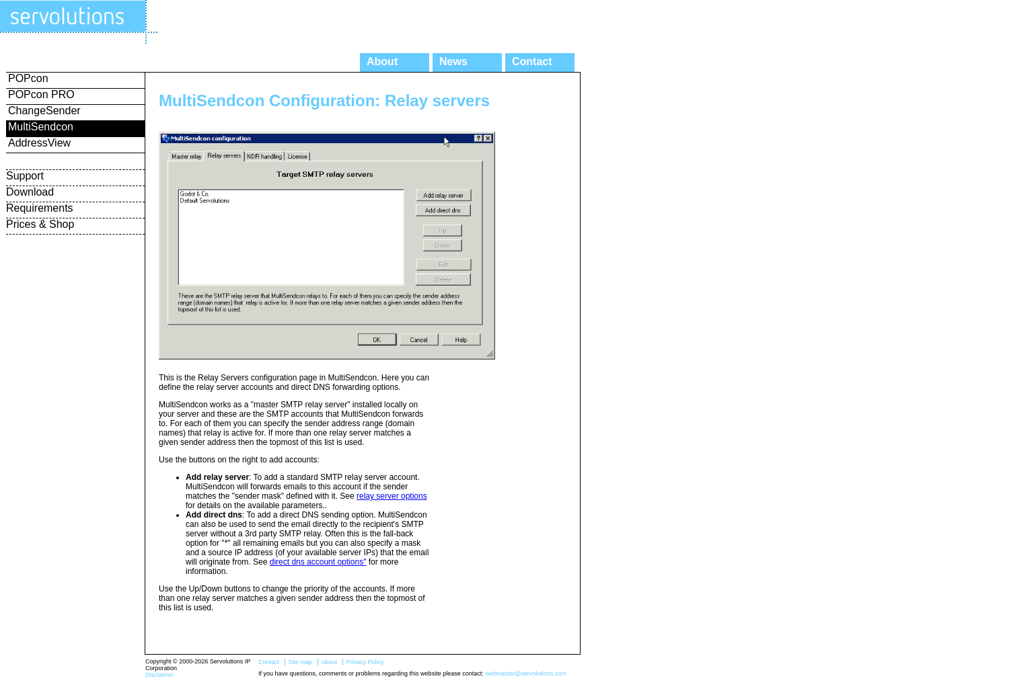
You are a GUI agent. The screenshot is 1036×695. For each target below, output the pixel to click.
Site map (300, 662)
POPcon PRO (41, 94)
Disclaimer (159, 674)
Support (25, 175)
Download (30, 192)
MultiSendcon (40, 126)
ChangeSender (44, 110)
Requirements (39, 208)
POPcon (28, 78)
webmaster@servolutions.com (525, 673)
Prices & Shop (40, 224)
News (453, 61)
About (382, 61)
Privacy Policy (364, 662)
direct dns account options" (318, 562)
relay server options (392, 496)
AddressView (39, 143)
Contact (532, 61)
